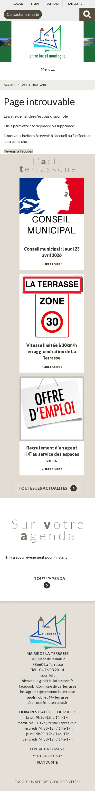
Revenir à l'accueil (18, 151)
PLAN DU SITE (47, 762)
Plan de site (74, 3)
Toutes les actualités (48, 488)
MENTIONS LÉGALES (48, 756)
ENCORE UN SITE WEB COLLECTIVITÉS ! (47, 782)
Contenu (53, 3)
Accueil (18, 3)
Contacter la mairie (23, 14)
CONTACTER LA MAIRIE (47, 749)
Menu (35, 3)
